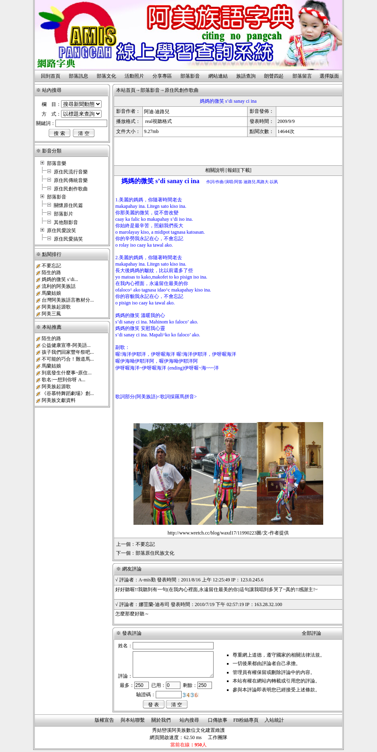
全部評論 (311, 633)
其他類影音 (66, 222)
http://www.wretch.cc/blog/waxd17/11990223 (211, 533)
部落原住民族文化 (155, 553)
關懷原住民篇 (68, 205)
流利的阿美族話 (59, 286)
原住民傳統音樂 (71, 180)
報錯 (232, 170)
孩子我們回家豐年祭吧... (68, 352)
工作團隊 (217, 737)
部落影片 (63, 214)
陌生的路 (51, 272)
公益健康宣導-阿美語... (66, 345)
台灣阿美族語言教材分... (68, 300)
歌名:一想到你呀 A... (63, 379)
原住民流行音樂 (71, 172)
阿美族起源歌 (56, 307)
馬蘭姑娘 (51, 293)
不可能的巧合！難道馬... (68, 359)
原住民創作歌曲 (71, 189)
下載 (245, 170)
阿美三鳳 (51, 314)
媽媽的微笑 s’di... (60, 279)
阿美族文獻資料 (59, 400)
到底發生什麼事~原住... (67, 373)
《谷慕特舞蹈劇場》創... (68, 393)
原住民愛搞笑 (68, 239)
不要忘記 (51, 265)
